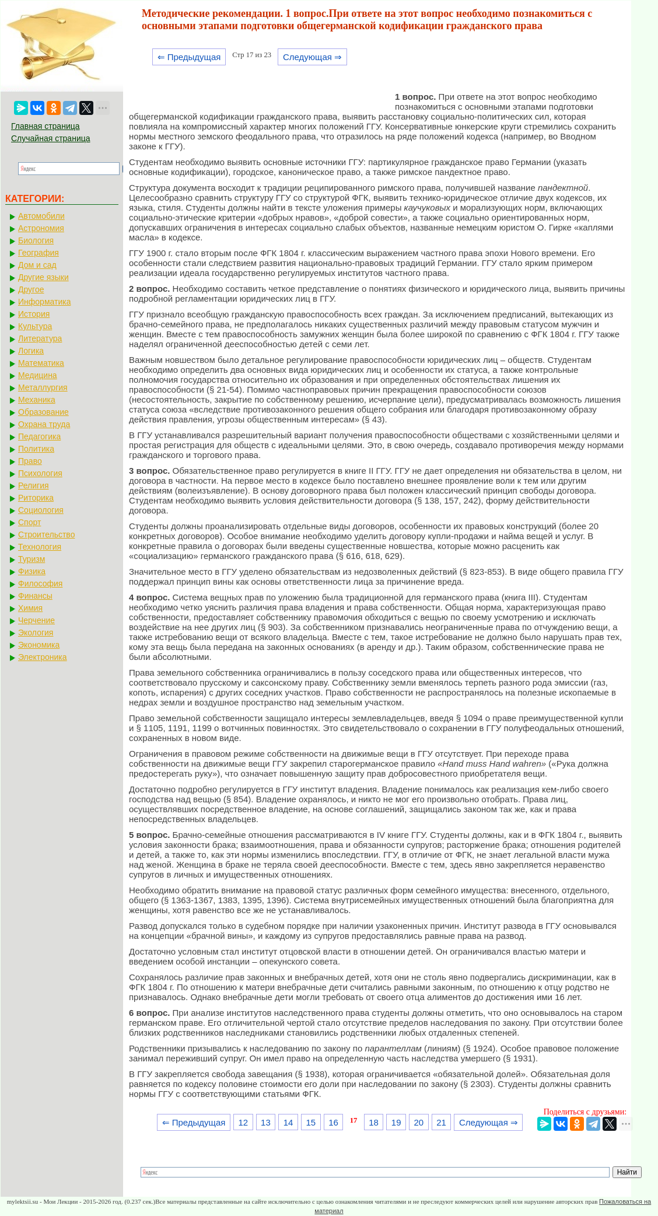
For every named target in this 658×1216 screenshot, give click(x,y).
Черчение (36, 620)
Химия (30, 608)
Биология (36, 240)
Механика (36, 399)
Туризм (31, 559)
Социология (41, 510)
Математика (41, 363)
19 (396, 1122)
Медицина (37, 375)
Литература (40, 338)
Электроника (42, 657)
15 (311, 1122)
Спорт (29, 522)
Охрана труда (44, 424)
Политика (36, 448)
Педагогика (39, 436)
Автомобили (41, 216)
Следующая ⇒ (312, 57)
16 (333, 1122)
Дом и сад (37, 265)
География (38, 252)
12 (243, 1122)
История (34, 314)
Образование (43, 412)
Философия (40, 583)
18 (374, 1122)
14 (288, 1122)
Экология (35, 632)
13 (266, 1122)
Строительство (46, 534)
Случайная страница (50, 138)
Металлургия (43, 387)
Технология (39, 546)
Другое (31, 289)
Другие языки (43, 277)
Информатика (44, 301)
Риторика (36, 497)
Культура (35, 326)
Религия (33, 485)
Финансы (35, 595)
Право (30, 461)
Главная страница (45, 126)
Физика (32, 571)
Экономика (39, 644)
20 (419, 1122)
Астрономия (41, 228)
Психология (40, 473)
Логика (31, 350)
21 (441, 1122)
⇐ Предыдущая (189, 57)
